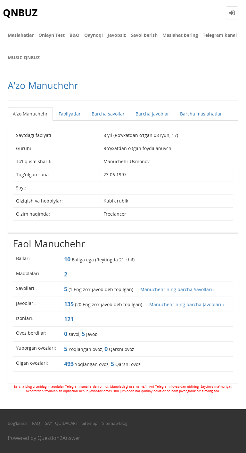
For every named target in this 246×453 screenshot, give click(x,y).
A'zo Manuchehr (30, 114)
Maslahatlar (21, 35)
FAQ (36, 423)
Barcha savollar (108, 114)
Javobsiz (117, 35)
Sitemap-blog (114, 423)
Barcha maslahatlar (201, 114)
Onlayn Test (51, 35)
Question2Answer (58, 437)
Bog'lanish (17, 423)
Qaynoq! (93, 35)
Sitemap (89, 423)
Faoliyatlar (70, 114)
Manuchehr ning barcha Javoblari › (186, 304)
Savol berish (144, 35)
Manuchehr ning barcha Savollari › (177, 289)
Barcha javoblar (152, 114)
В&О (74, 35)
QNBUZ (20, 12)
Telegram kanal (220, 35)
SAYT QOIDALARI (61, 423)
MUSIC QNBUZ (24, 57)
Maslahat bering (180, 35)
